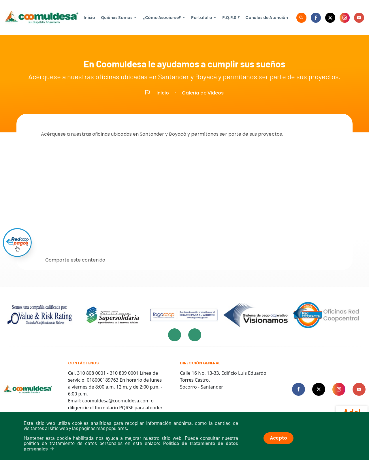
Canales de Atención (266, 17)
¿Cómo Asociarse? (164, 17)
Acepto (278, 438)
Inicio (89, 17)
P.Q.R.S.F (231, 17)
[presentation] (174, 334)
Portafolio (203, 17)
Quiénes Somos (119, 17)
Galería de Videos (203, 93)
